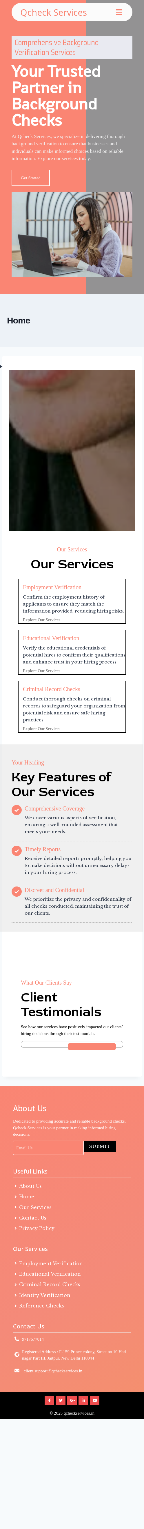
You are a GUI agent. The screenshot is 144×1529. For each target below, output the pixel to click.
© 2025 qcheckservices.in (72, 1420)
